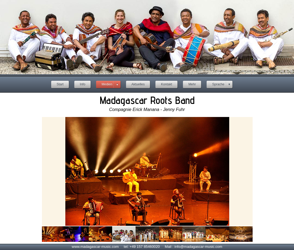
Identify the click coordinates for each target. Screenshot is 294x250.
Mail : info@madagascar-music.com (193, 247)
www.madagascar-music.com (95, 247)
